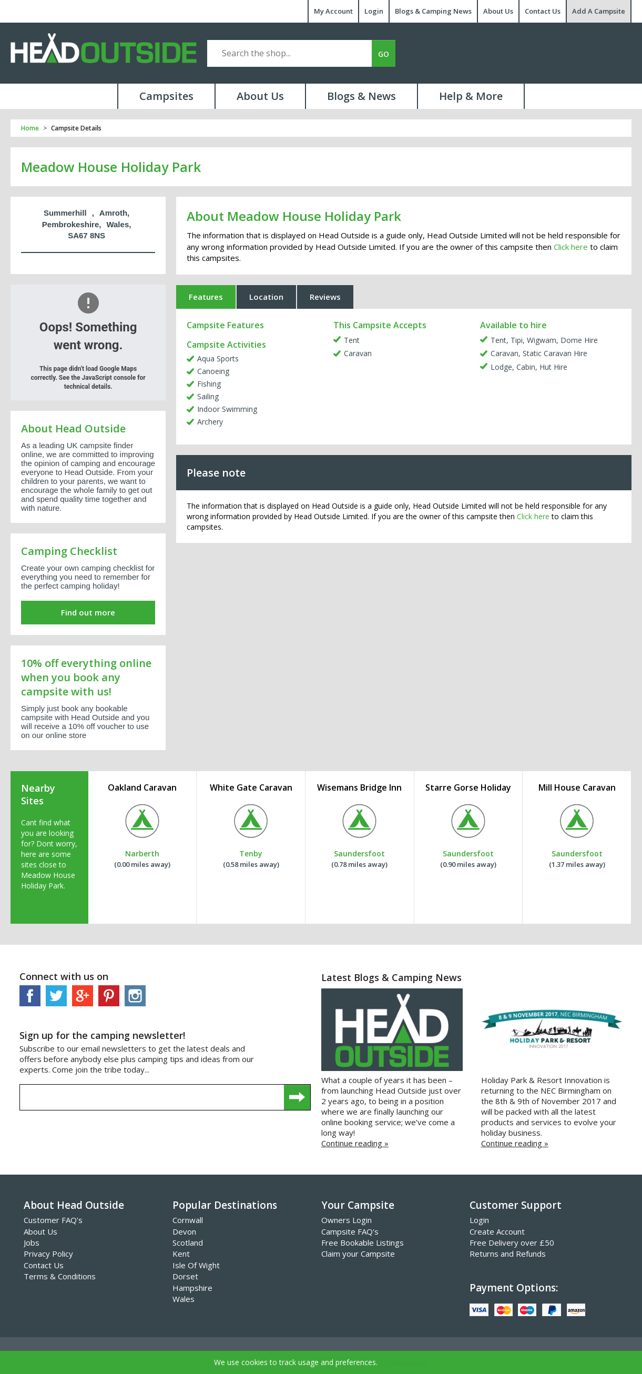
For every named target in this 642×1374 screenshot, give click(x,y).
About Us (498, 11)
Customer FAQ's (53, 1220)
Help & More (471, 96)
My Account (333, 11)
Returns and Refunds (508, 1253)
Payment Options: (514, 1288)
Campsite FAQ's (350, 1231)
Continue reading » (355, 1143)
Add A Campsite (598, 11)
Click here (571, 246)
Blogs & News (361, 96)
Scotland (187, 1242)
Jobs (31, 1242)
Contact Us (543, 11)
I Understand (404, 1362)
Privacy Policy (48, 1253)
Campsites (166, 96)
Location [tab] (266, 296)
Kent (181, 1253)
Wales (183, 1299)
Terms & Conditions (60, 1276)
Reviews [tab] (325, 296)
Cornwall (187, 1220)
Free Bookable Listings (362, 1242)
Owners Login (346, 1220)
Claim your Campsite (358, 1253)
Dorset (185, 1276)
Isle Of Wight (196, 1265)
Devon (184, 1231)
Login (373, 11)
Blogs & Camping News (433, 11)
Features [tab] (206, 296)
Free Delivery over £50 (512, 1242)
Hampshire (192, 1287)
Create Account (497, 1231)
